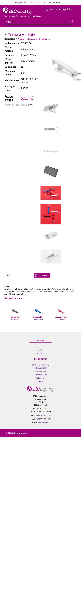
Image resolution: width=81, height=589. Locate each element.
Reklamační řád (40, 368)
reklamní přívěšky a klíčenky (38, 39)
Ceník (40, 381)
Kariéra (41, 350)
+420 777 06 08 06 (43, 419)
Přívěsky (21, 39)
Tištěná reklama (40, 375)
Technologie (41, 378)
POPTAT (43, 275)
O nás (40, 346)
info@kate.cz (20, 2)
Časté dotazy (40, 371)
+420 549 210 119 (37, 2)
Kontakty (40, 353)
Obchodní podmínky (40, 365)
